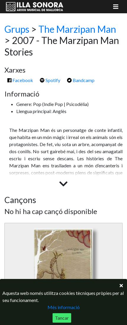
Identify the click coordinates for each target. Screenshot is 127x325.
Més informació (64, 307)
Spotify (50, 80)
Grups (16, 29)
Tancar (62, 318)
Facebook (20, 80)
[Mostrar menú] (115, 6)
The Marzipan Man (77, 29)
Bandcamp (81, 80)
